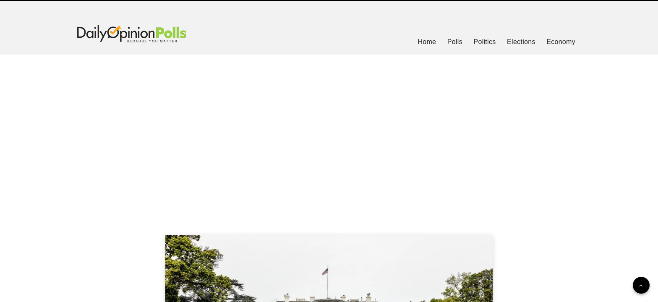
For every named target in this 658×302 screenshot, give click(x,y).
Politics (484, 41)
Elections (521, 41)
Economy (560, 41)
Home (427, 41)
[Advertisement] (329, 134)
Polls (454, 41)
